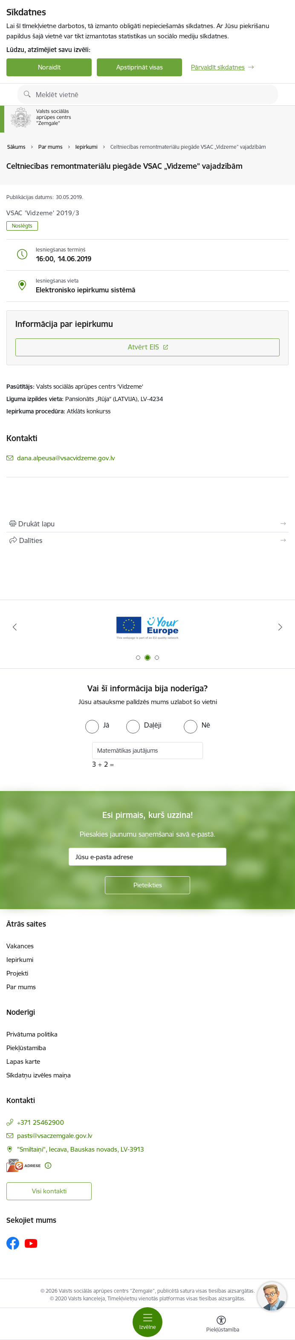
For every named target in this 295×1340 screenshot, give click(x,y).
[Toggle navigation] (147, 1322)
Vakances (20, 946)
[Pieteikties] (147, 885)
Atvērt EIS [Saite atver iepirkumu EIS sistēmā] (143, 347)
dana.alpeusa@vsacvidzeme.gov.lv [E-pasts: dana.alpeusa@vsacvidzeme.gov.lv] (66, 458)
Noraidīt (49, 67)
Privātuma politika (32, 1034)
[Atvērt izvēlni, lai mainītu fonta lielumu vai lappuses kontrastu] (221, 1325)
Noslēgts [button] (22, 225)
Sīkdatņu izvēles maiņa (38, 1075)
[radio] (97, 725)
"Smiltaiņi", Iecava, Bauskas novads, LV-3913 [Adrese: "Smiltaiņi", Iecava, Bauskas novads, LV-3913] (80, 1149)
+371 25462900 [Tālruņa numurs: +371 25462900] (40, 1122)
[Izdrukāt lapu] (147, 524)
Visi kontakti (49, 1191)
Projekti (17, 973)
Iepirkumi (19, 960)
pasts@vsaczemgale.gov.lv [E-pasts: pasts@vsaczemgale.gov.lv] (54, 1136)
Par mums (21, 987)
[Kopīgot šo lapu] (147, 540)
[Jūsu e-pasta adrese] (147, 857)
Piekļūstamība (26, 1048)
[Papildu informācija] (48, 1165)
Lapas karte (23, 1061)
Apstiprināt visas (139, 67)
